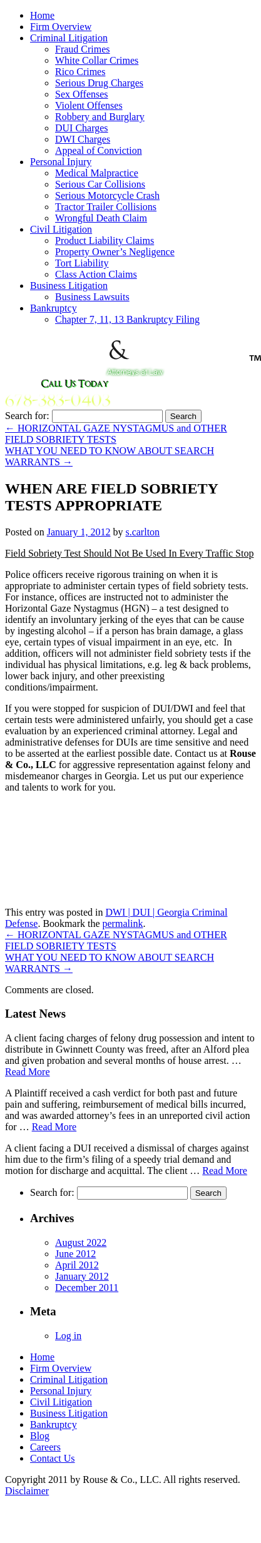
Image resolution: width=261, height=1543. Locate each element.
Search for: (27, 415)
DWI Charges (82, 139)
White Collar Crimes (96, 60)
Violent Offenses (89, 105)
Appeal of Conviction (98, 150)
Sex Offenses (81, 94)
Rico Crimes (80, 71)
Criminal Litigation (69, 38)
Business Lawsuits (92, 296)
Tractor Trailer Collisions (105, 206)
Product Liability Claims (104, 240)
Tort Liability (82, 263)
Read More (27, 1071)
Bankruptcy (53, 308)
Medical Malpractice (96, 173)
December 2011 (86, 1287)
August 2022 (80, 1242)
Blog (39, 1435)
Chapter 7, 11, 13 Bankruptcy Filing (127, 319)
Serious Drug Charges (99, 83)
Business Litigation (69, 285)
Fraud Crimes (82, 49)
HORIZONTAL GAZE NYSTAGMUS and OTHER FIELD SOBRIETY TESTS (116, 434)
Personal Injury (60, 161)
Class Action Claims (96, 274)
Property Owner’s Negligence (115, 251)
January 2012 (82, 1276)
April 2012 (77, 1265)
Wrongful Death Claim (101, 218)
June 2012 (75, 1253)
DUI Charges (81, 128)
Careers (45, 1447)
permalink (123, 923)
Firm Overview (60, 26)
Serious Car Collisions (100, 184)
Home (42, 15)
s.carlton (142, 532)
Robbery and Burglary (100, 116)
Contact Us (52, 1458)
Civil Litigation (61, 229)
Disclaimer (27, 1490)
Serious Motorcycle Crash (107, 195)
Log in (68, 1335)
